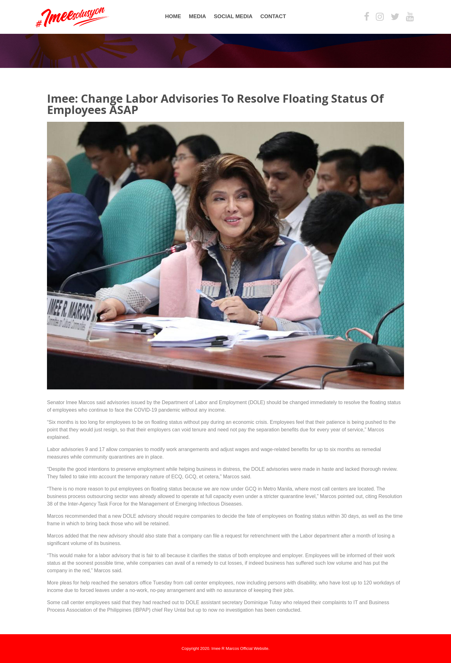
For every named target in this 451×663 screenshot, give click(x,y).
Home (173, 16)
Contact (273, 16)
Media (197, 16)
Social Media (233, 16)
